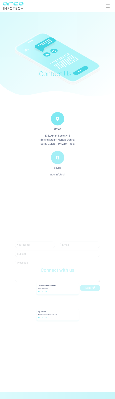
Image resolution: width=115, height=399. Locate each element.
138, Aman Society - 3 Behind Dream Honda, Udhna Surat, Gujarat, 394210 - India (57, 142)
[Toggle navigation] (107, 6)
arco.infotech (57, 177)
